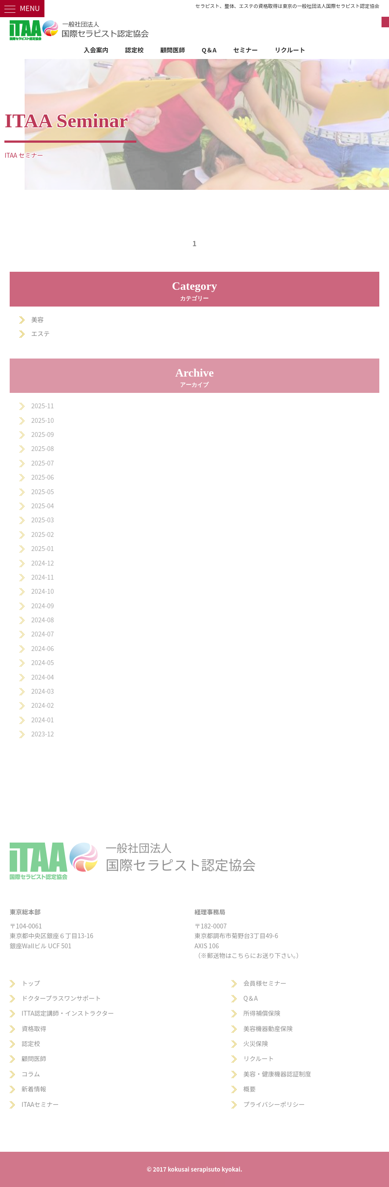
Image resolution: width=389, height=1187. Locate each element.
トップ (31, 983)
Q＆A (209, 49)
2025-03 (42, 519)
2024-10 (42, 591)
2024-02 (42, 705)
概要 (249, 1088)
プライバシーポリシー (274, 1104)
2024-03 (42, 691)
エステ (40, 333)
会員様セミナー (264, 983)
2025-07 (42, 463)
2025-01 (42, 548)
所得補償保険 (261, 1013)
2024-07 (42, 633)
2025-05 (42, 491)
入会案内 (96, 49)
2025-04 (42, 505)
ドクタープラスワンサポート (61, 998)
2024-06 (42, 648)
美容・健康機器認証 (271, 1073)
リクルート (290, 49)
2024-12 (42, 562)
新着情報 (34, 1088)
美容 (37, 319)
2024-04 (42, 677)
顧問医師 (172, 49)
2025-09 (42, 434)
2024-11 (42, 577)
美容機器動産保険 (268, 1028)
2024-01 (42, 719)
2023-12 (42, 733)
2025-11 (42, 405)
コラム (31, 1073)
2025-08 (42, 448)
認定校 (134, 49)
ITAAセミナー (40, 1104)
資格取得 (34, 1028)
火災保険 (255, 1043)
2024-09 (42, 605)
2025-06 (42, 477)
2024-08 (42, 619)
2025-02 (42, 534)
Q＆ (248, 998)
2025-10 (42, 420)
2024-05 (42, 662)
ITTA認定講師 (40, 1013)
